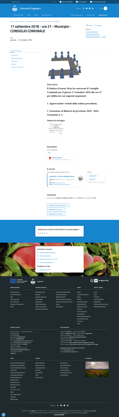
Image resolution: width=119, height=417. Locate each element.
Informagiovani (81, 314)
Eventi (95, 292)
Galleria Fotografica (99, 299)
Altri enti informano (82, 311)
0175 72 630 (16, 335)
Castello (79, 299)
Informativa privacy (15, 385)
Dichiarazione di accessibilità (17, 365)
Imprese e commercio (61, 294)
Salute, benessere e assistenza (63, 299)
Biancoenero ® (65, 413)
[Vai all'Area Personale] (97, 2)
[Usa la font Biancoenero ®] (66, 2)
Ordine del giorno (57, 158)
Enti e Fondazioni (14, 302)
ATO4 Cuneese (39, 377)
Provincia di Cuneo (40, 365)
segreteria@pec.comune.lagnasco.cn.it (23, 341)
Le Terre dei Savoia (64, 370)
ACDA (36, 375)
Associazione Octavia (65, 365)
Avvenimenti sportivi (82, 302)
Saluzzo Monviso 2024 (66, 372)
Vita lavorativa (59, 306)
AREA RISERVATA (58, 415)
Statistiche (13, 397)
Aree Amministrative (15, 294)
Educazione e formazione (41, 309)
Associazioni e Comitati (99, 306)
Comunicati (80, 321)
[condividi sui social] (89, 25)
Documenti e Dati (14, 299)
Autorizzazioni (38, 302)
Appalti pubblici (39, 299)
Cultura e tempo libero (41, 306)
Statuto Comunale (15, 382)
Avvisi (21, 21)
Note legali (13, 387)
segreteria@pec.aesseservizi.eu (70, 351)
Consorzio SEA (39, 372)
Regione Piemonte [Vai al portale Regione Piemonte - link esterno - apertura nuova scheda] (16, 2)
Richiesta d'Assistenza (15, 377)
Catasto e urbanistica (40, 304)
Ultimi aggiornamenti (15, 394)
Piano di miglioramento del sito (18, 368)
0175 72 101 (15, 333)
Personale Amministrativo (16, 304)
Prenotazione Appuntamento (17, 372)
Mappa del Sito (14, 399)
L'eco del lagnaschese (82, 319)
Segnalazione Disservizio (16, 375)
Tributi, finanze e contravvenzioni (64, 302)
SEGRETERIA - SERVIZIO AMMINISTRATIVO (61, 176)
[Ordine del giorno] (50, 158)
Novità (17, 21)
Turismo (58, 304)
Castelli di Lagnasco (40, 368)
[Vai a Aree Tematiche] (81, 2)
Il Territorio (96, 297)
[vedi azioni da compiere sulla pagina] (97, 25)
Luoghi (95, 294)
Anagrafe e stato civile (41, 297)
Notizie (79, 292)
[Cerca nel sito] (105, 8)
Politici (12, 306)
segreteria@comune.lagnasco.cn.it (62, 184)
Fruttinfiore (38, 370)
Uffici (11, 297)
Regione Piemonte (40, 363)
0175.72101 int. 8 (60, 183)
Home (11, 21)
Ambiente (37, 294)
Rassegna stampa (81, 304)
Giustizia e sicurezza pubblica (63, 292)
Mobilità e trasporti (60, 297)
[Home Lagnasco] (26, 8)
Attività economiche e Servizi (101, 304)
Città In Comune (89, 411)
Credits (12, 392)
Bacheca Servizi (14, 380)
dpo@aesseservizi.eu (69, 350)
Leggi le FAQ (13, 370)
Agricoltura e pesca (40, 292)
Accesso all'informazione (77, 15)
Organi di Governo (14, 292)
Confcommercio (64, 375)
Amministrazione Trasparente (17, 363)
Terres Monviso (64, 363)
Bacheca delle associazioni (83, 316)
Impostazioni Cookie (15, 389)
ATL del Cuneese (64, 368)
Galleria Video (97, 302)
